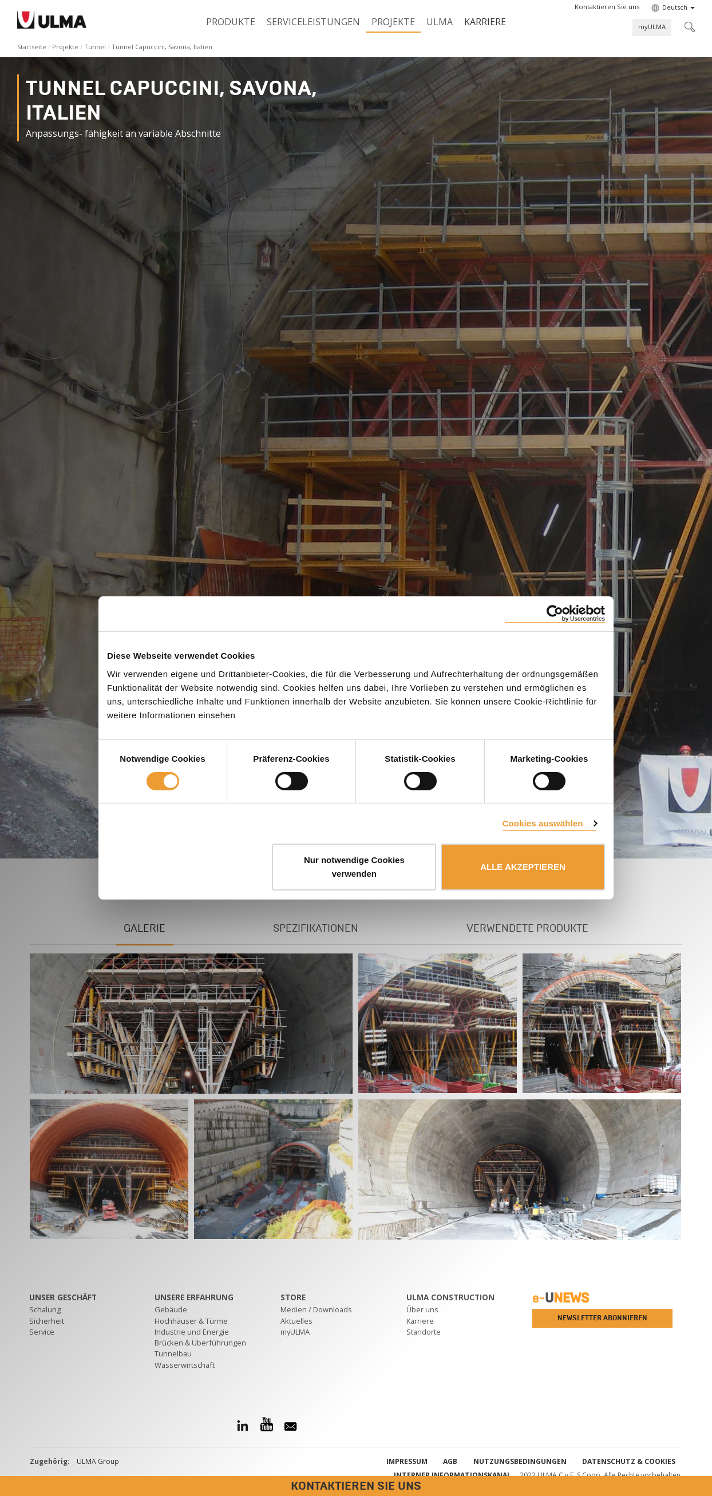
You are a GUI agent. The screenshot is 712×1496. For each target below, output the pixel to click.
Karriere (485, 21)
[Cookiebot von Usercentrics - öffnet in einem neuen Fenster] (555, 614)
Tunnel (95, 46)
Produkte (230, 21)
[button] (607, 7)
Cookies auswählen (543, 823)
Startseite (31, 46)
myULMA (652, 26)
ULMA (439, 21)
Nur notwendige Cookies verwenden (354, 866)
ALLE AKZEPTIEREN (522, 867)
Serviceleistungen (313, 21)
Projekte (393, 21)
